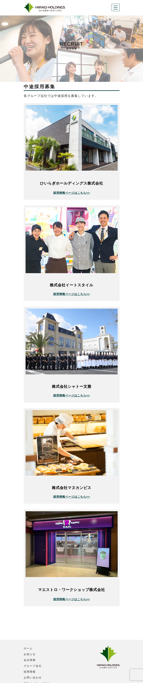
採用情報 (30, 649)
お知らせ (30, 632)
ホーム (28, 626)
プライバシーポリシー (39, 661)
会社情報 (30, 637)
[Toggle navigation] (116, 7)
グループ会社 (33, 643)
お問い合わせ (33, 655)
